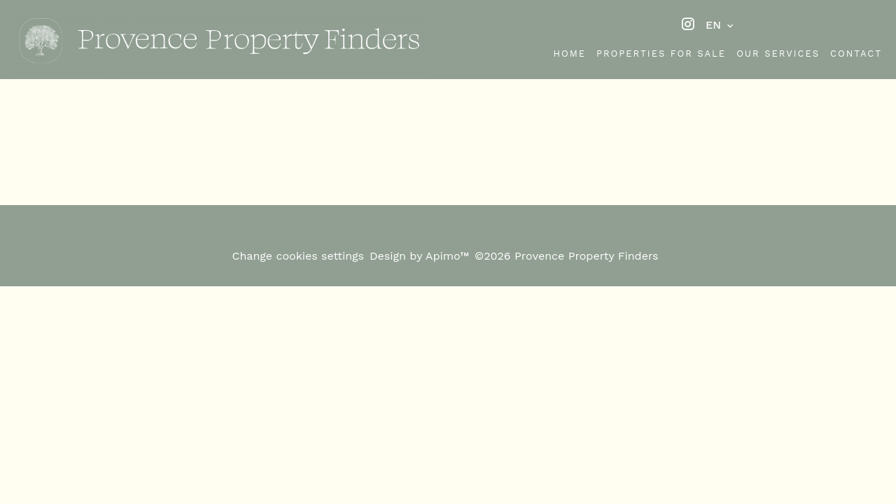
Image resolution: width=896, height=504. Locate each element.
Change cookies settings (298, 255)
